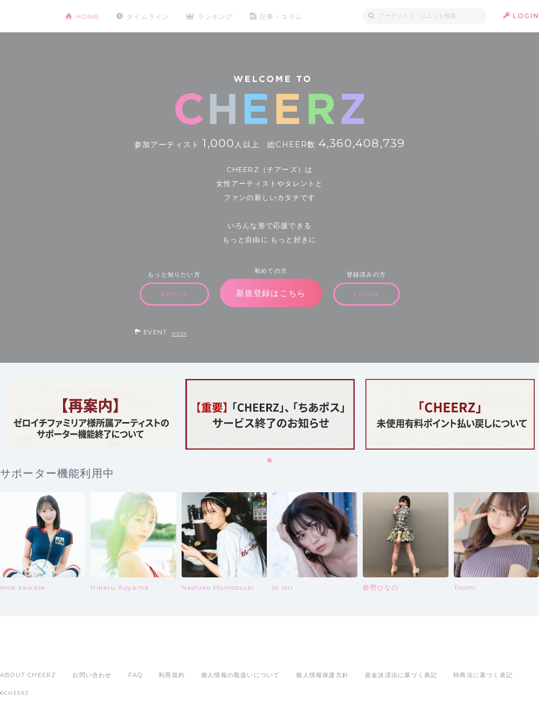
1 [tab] (270, 461)
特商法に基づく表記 (483, 675)
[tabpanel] (90, 414)
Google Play (82, 651)
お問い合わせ (92, 675)
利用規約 (171, 675)
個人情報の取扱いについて (240, 675)
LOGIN (526, 16)
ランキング (216, 16)
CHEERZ (24, 16)
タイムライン (148, 16)
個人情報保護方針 (322, 675)
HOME (88, 16)
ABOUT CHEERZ (28, 675)
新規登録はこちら (271, 293)
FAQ (135, 675)
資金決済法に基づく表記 (401, 675)
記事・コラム (281, 16)
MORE (179, 333)
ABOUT (174, 294)
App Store (25, 651)
